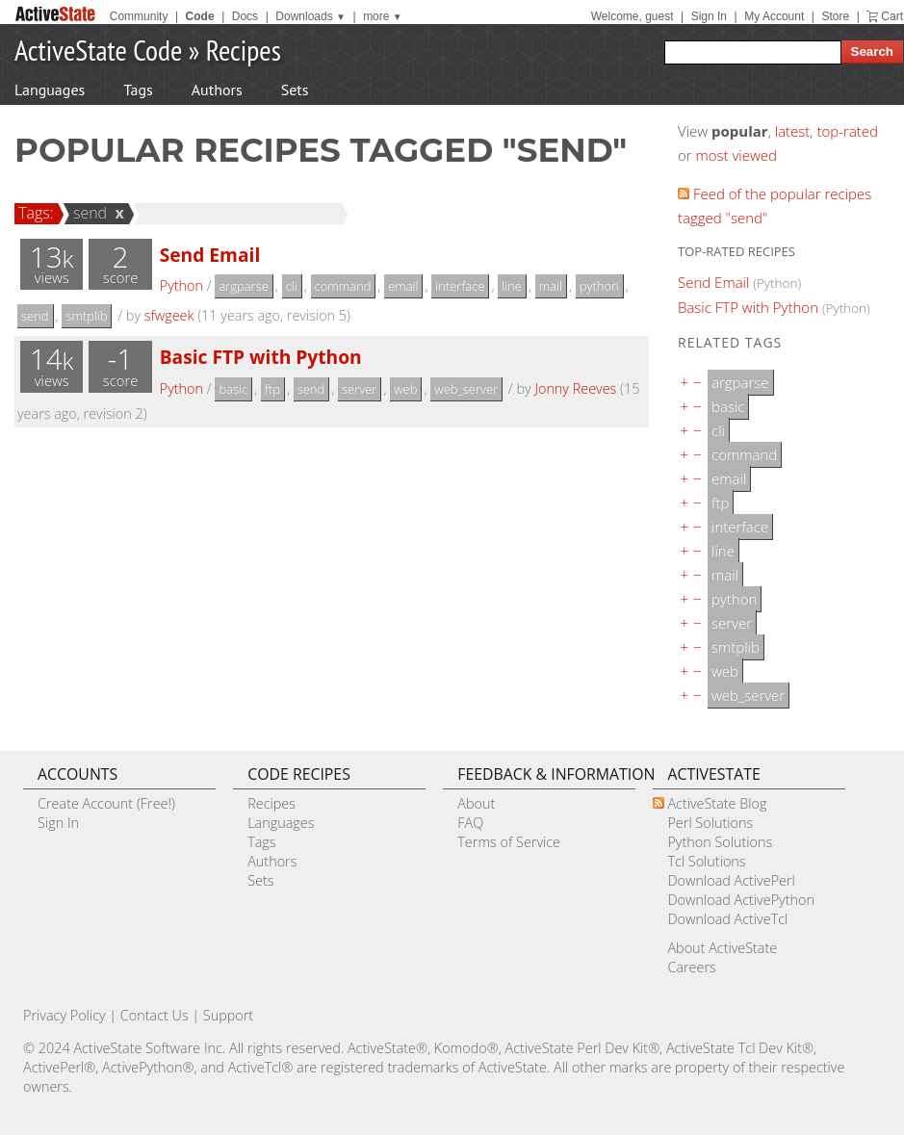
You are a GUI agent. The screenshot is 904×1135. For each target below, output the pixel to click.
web (405, 389)
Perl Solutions (710, 822)
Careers (691, 967)
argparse (243, 286)
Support (228, 1015)
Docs (245, 16)
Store (835, 16)
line (512, 286)
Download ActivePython (740, 899)
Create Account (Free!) (106, 803)
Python (181, 285)
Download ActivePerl (730, 880)
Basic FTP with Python (261, 357)
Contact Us (154, 1015)
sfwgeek (169, 315)
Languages (49, 89)
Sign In (709, 16)
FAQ (470, 822)
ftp (272, 389)
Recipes (243, 49)
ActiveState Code (98, 49)
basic (233, 389)
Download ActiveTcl (727, 919)
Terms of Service (508, 842)
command (343, 286)
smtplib (86, 315)
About (476, 803)
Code (200, 16)
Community (139, 16)
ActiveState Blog (716, 803)
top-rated (847, 131)
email (403, 286)
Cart (892, 16)
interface (459, 286)
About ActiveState (722, 948)
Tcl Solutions (706, 861)
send (88, 212)
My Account (774, 16)
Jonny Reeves (575, 388)
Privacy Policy (64, 1015)
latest (793, 131)
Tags (137, 89)
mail (550, 286)
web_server (466, 389)
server (359, 389)
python (599, 286)
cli (291, 286)
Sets (295, 89)
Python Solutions (719, 842)
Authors (217, 89)
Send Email (210, 255)
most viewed (736, 155)
